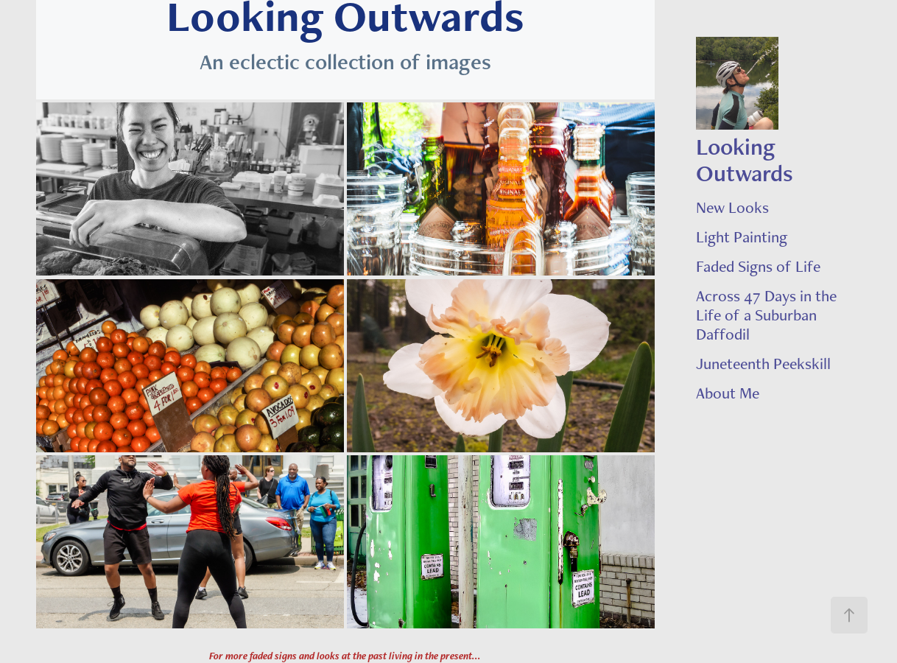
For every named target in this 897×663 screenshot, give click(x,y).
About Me (727, 392)
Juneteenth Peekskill (763, 363)
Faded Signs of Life (758, 266)
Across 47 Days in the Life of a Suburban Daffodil (766, 314)
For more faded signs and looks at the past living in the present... (345, 655)
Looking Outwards (744, 160)
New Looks (732, 207)
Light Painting (741, 236)
